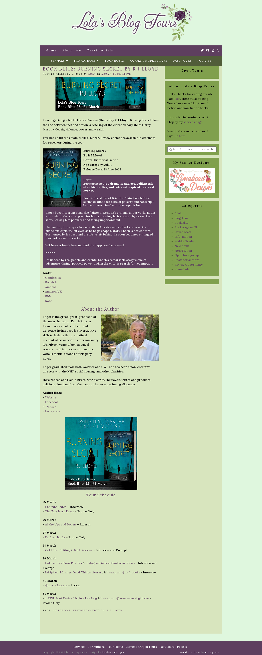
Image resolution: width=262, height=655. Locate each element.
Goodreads (53, 277)
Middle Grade (184, 241)
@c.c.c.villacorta (56, 585)
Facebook (51, 402)
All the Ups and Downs (60, 524)
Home (51, 50)
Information (183, 236)
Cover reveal (183, 232)
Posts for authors (187, 260)
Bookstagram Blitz (188, 227)
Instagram (52, 411)
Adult (106, 74)
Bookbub (51, 282)
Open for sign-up (187, 255)
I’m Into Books (55, 537)
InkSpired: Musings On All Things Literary (74, 572)
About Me (72, 50)
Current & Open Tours (148, 60)
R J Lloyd (114, 610)
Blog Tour (181, 218)
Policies (204, 60)
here (182, 136)
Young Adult (183, 269)
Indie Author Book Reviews (63, 563)
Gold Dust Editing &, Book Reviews (69, 550)
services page (193, 122)
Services (59, 60)
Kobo (48, 301)
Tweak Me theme (190, 652)
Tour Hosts (114, 60)
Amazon (51, 287)
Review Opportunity (189, 264)
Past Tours (182, 60)
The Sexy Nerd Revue (59, 511)
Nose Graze (212, 652)
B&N (48, 296)
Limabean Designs (113, 652)
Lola (92, 74)
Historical (62, 610)
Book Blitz (122, 74)
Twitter (50, 406)
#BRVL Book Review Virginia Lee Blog (71, 598)
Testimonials (100, 50)
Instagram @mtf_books (123, 572)
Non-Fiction (183, 250)
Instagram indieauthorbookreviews (110, 563)
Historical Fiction (89, 610)
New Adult (182, 246)
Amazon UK (53, 291)
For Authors (86, 60)
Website (50, 397)
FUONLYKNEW (56, 507)
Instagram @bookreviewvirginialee (124, 598)
